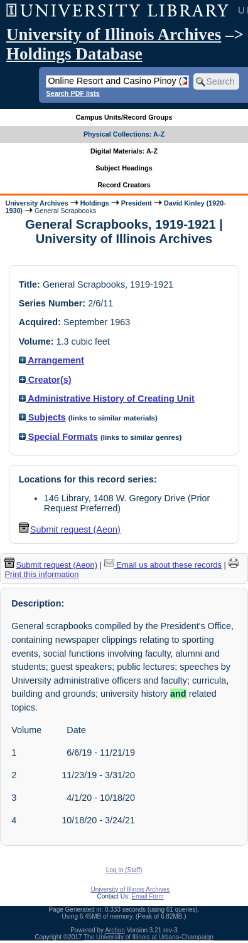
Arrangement (51, 360)
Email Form (147, 896)
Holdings (94, 203)
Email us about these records (163, 565)
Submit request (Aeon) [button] (70, 529)
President (136, 203)
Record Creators (124, 185)
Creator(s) (45, 380)
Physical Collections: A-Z (124, 134)
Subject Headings (124, 168)
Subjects (42, 417)
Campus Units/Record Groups (123, 117)
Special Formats (58, 437)
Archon (115, 930)
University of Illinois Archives (113, 34)
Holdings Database (74, 53)
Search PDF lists (72, 93)
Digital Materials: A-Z (124, 151)
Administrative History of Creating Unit (107, 398)
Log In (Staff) (124, 870)
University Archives (36, 203)
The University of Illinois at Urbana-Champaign (148, 937)
